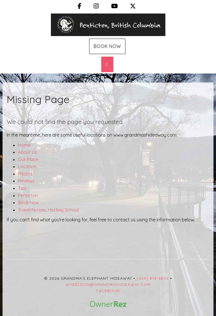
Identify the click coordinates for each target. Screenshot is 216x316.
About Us (27, 152)
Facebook (108, 290)
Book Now (107, 46)
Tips (22, 188)
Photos (25, 174)
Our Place (28, 159)
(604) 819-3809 (153, 278)
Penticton (28, 195)
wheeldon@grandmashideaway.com (108, 284)
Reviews (26, 181)
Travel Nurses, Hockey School (48, 210)
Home (24, 145)
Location (27, 166)
